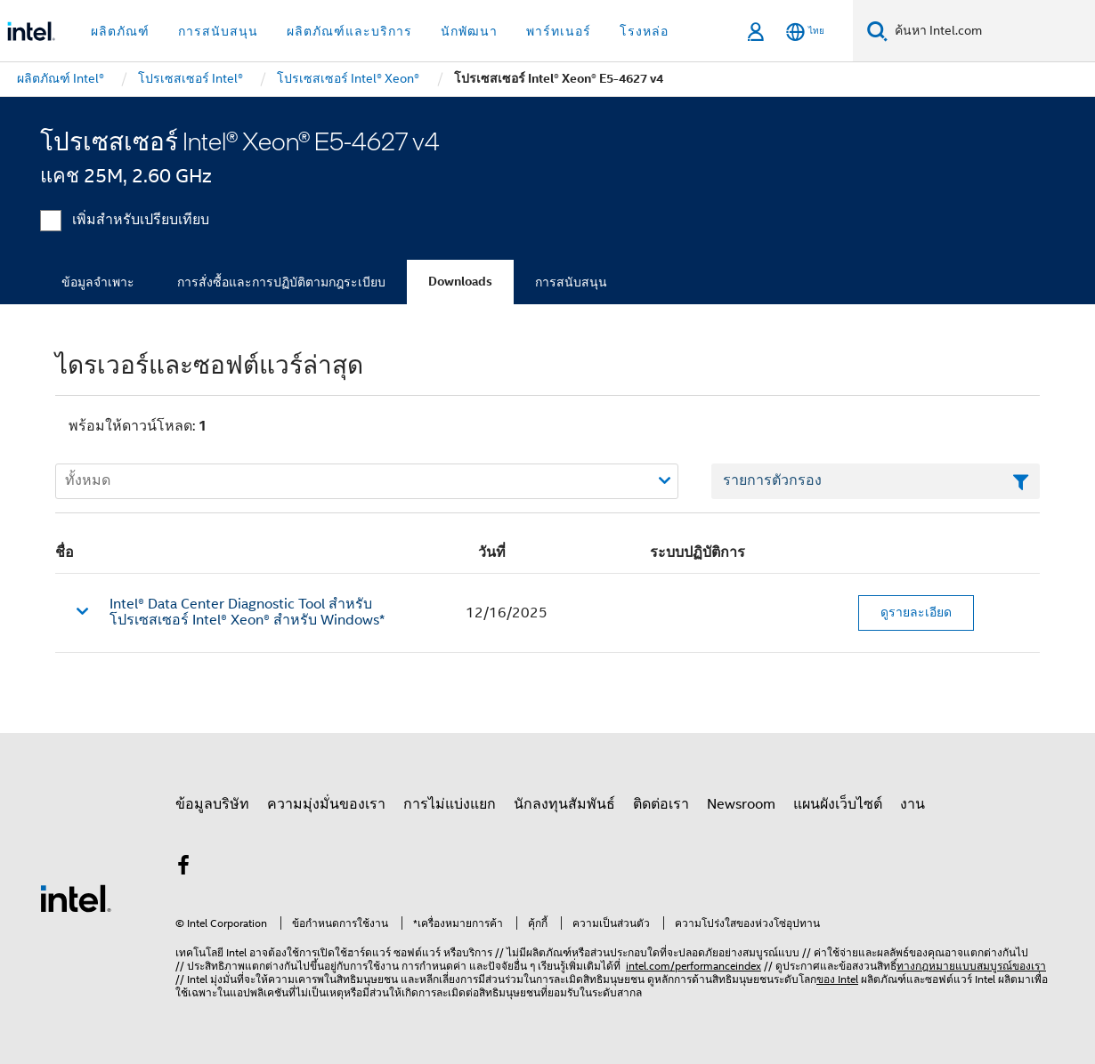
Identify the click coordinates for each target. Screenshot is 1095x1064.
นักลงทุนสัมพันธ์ (564, 804)
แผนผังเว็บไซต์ (837, 804)
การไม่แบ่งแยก (449, 804)
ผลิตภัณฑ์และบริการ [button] (349, 31)
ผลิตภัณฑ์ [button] (120, 31)
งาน (912, 804)
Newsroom (741, 804)
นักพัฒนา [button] (469, 31)
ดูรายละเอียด (916, 612)
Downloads (460, 281)
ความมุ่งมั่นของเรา (326, 804)
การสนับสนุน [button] (218, 31)
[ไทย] (805, 31)
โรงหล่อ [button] (644, 31)
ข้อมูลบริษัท (212, 804)
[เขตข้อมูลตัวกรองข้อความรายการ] (875, 481)
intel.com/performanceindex (693, 965)
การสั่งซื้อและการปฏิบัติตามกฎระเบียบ (281, 282)
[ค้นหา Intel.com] (991, 31)
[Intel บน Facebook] (183, 868)
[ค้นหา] (877, 31)
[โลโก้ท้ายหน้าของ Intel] (75, 898)
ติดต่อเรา (661, 804)
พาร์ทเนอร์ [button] (558, 31)
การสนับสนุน (571, 282)
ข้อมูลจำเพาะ (97, 282)
